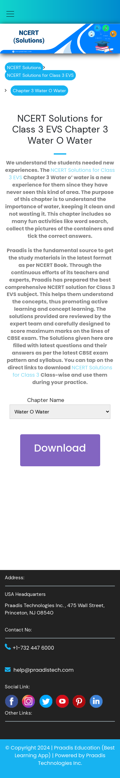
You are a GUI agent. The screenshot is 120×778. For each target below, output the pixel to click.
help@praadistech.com (43, 670)
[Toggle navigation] (8, 13)
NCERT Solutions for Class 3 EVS (62, 173)
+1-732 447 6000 (33, 648)
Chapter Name (45, 400)
